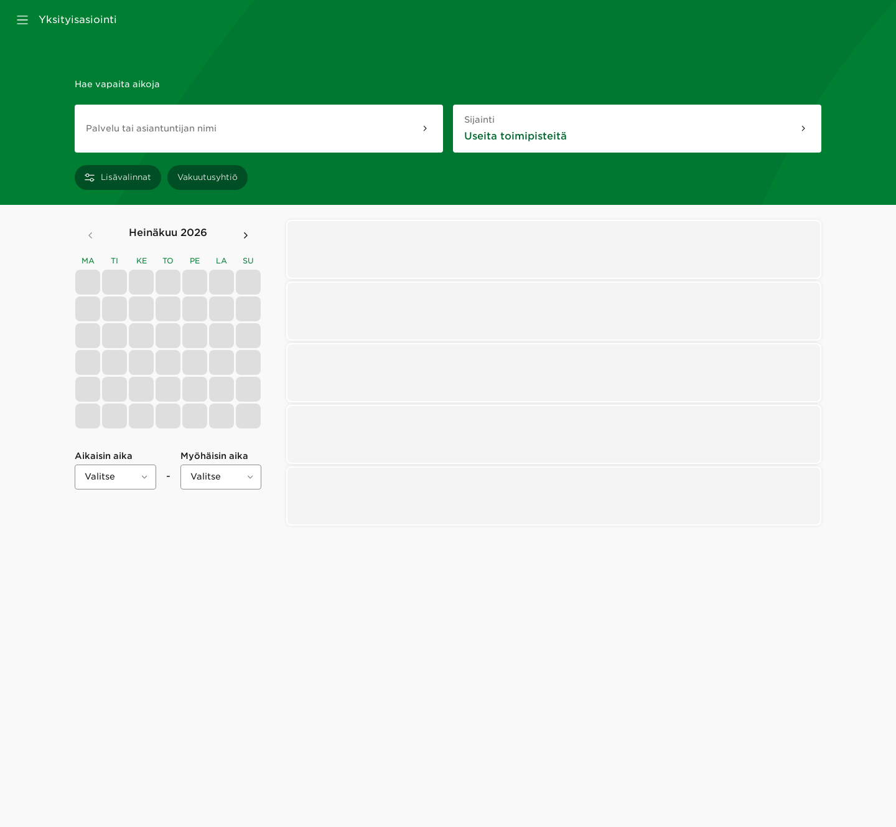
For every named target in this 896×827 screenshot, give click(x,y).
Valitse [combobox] (100, 476)
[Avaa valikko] (22, 19)
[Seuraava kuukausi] (245, 235)
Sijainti (493, 119)
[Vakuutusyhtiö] (207, 177)
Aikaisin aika (104, 456)
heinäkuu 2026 (168, 233)
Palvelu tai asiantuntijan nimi (151, 128)
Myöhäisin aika (214, 456)
